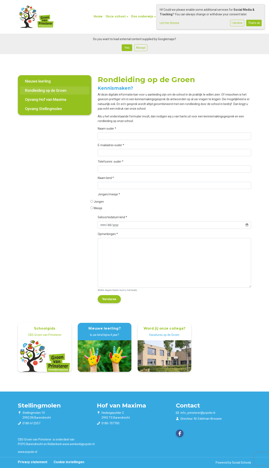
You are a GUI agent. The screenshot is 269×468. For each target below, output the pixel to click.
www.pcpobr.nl (27, 452)
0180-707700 (110, 423)
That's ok (254, 23)
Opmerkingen (108, 234)
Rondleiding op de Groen (45, 90)
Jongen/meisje (109, 194)
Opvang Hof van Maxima (45, 99)
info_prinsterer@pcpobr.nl (198, 412)
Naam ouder (107, 128)
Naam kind (106, 178)
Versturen (109, 299)
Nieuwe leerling (38, 81)
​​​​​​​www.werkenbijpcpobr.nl (78, 444)
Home (98, 16)
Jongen (99, 201)
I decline (237, 23)
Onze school (116, 16)
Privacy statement (32, 462)
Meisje (98, 208)
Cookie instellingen (69, 462)
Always (141, 47)
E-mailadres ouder (111, 145)
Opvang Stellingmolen (43, 108)
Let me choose (169, 23)
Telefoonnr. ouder (110, 161)
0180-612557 (31, 423)
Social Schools (241, 462)
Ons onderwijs (142, 16)
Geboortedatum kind (112, 217)
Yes (126, 47)
